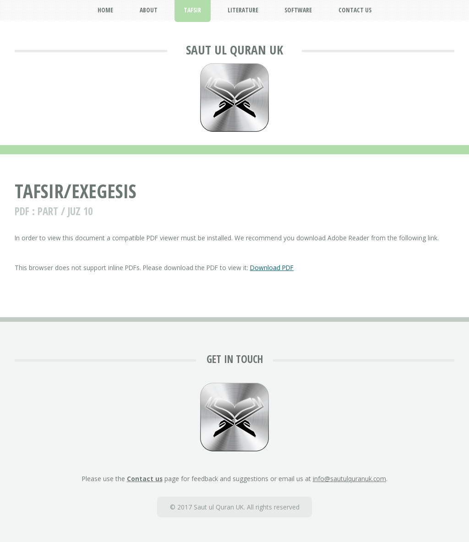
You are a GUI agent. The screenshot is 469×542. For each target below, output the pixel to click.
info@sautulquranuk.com (349, 478)
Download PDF (272, 267)
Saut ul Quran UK (234, 49)
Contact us (145, 478)
